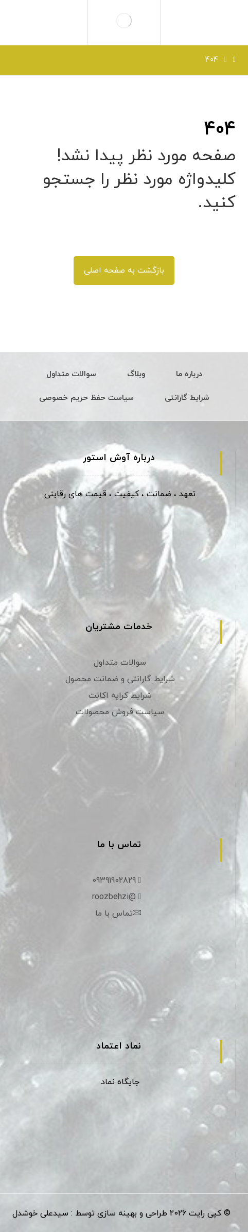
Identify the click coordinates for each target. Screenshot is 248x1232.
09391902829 (118, 880)
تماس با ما (118, 913)
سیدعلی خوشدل (40, 1213)
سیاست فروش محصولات (120, 712)
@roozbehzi (118, 897)
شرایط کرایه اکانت (120, 695)
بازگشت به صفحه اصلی (124, 270)
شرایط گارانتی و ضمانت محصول (120, 679)
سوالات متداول (120, 662)
